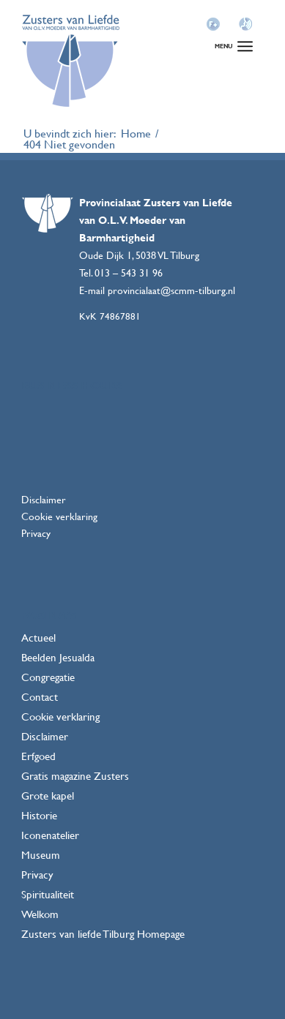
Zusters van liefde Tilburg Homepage (103, 933)
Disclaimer (43, 499)
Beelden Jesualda (58, 657)
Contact (39, 696)
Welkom (40, 914)
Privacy (36, 533)
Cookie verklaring (59, 516)
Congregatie (48, 677)
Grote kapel (47, 795)
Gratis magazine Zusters (75, 775)
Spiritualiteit (47, 894)
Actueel (38, 637)
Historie (39, 815)
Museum (40, 854)
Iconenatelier (50, 835)
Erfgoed (38, 756)
